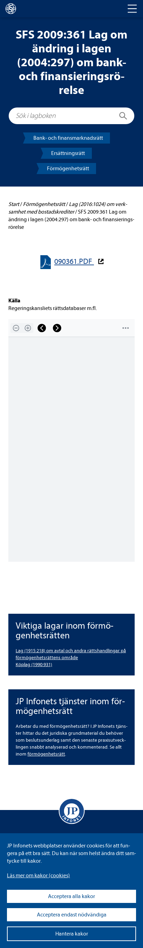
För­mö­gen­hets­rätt (68, 168)
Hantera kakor (71, 934)
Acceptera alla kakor (71, 896)
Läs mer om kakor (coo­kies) (38, 875)
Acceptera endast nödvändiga (71, 915)
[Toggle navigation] (132, 8)
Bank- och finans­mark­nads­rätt (68, 138)
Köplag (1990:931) (34, 664)
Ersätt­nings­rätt (68, 153)
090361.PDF (74, 261)
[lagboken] (11, 8)
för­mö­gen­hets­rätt (46, 754)
